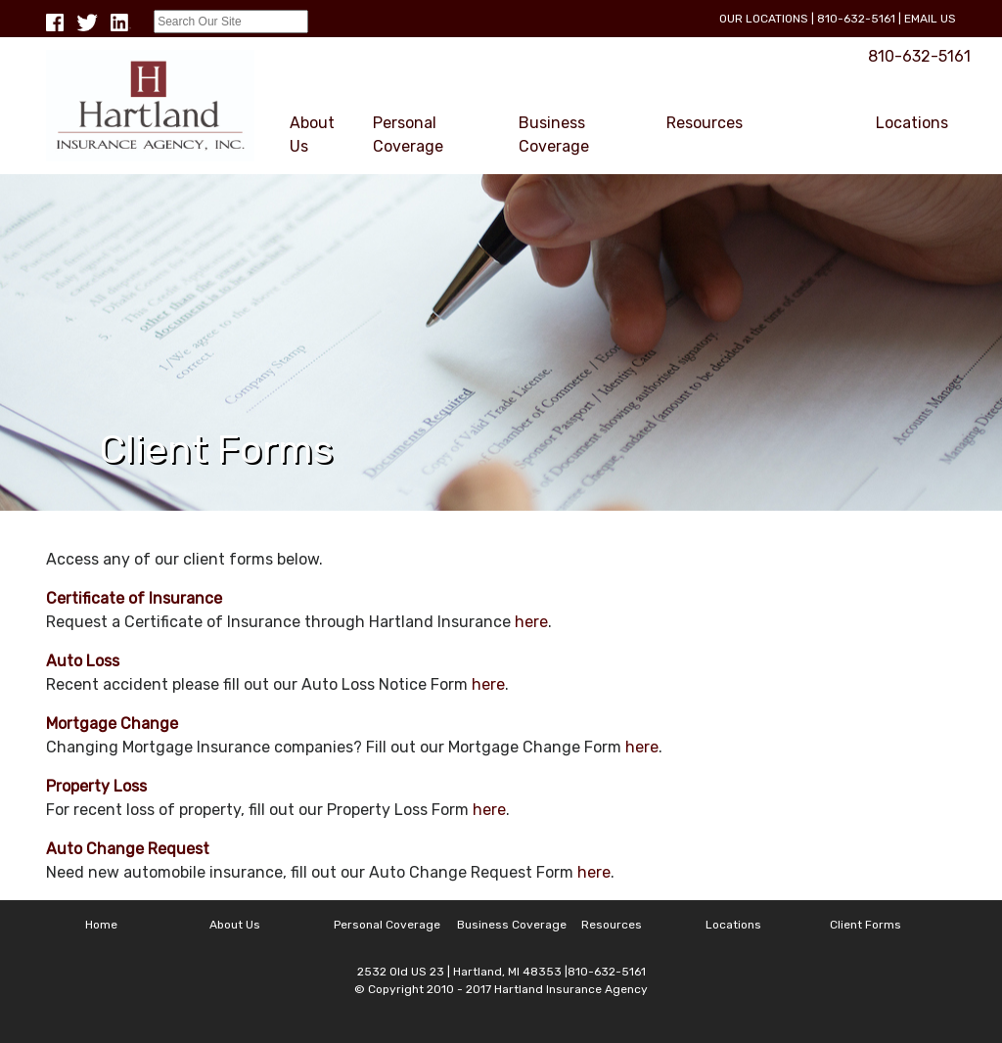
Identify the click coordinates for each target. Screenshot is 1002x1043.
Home (101, 924)
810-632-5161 (856, 18)
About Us (312, 134)
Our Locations (763, 18)
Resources (704, 122)
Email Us (930, 18)
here (531, 621)
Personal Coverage (408, 134)
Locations (912, 122)
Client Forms (792, 134)
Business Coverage (554, 134)
